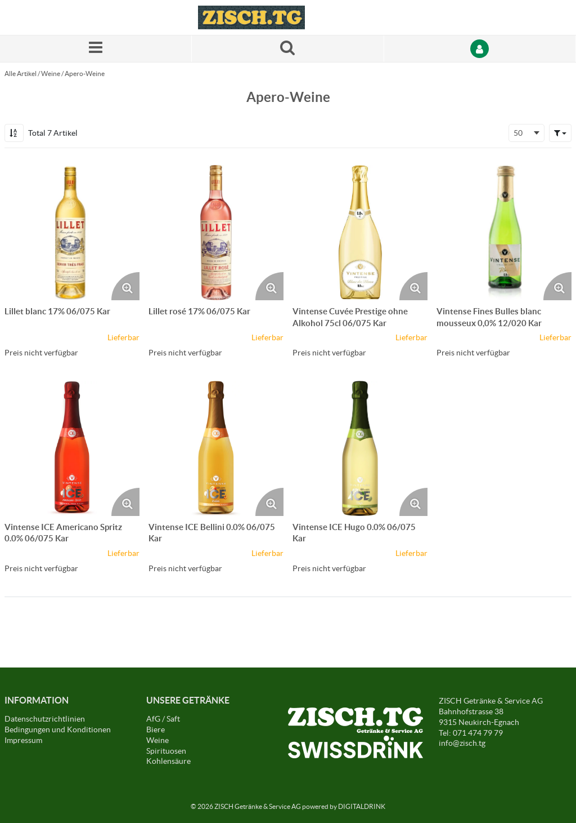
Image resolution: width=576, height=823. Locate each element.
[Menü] (96, 48)
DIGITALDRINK (361, 806)
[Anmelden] (480, 48)
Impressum (23, 740)
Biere (155, 729)
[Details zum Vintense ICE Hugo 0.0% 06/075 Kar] (360, 448)
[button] (560, 133)
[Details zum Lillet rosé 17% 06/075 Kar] (216, 232)
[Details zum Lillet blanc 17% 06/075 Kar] (72, 232)
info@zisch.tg (462, 743)
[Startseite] (251, 17)
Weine (50, 73)
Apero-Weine (85, 73)
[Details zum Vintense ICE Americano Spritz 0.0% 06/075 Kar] (72, 448)
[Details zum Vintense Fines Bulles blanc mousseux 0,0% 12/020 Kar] (504, 232)
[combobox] (526, 132)
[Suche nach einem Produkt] (288, 48)
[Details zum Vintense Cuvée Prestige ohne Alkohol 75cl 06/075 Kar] (360, 232)
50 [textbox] (518, 132)
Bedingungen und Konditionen (57, 729)
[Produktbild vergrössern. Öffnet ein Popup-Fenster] (125, 286)
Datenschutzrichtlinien (44, 718)
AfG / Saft (163, 718)
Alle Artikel (20, 73)
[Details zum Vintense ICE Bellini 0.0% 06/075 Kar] (216, 448)
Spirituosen (166, 750)
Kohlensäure (168, 761)
